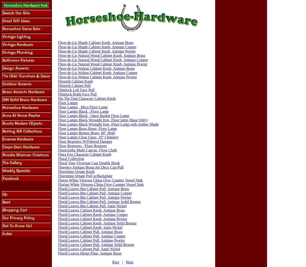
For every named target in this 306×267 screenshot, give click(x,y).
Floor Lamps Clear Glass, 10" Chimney (88, 137)
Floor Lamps (68, 103)
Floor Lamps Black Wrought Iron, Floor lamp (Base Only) (103, 120)
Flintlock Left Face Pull (76, 90)
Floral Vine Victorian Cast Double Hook (89, 163)
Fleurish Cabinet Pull (74, 86)
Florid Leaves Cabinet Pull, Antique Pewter (91, 240)
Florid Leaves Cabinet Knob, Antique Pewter (92, 219)
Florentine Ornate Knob (76, 172)
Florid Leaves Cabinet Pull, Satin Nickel (89, 249)
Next (129, 262)
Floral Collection (71, 159)
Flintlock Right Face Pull (77, 94)
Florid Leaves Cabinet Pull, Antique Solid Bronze (96, 245)
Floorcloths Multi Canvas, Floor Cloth (87, 150)
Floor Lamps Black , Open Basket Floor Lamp (93, 116)
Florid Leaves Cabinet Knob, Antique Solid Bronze (97, 223)
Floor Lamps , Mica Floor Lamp (83, 107)
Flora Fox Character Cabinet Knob (84, 154)
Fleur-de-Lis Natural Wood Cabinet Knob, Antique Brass (101, 55)
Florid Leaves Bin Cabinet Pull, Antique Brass (93, 189)
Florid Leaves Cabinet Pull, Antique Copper (92, 236)
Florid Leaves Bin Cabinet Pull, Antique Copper (95, 193)
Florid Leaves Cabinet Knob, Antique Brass (91, 210)
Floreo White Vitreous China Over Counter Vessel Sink (100, 180)
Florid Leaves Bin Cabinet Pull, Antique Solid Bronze (99, 202)
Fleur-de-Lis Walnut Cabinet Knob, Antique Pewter (97, 77)
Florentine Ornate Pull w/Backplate (85, 176)
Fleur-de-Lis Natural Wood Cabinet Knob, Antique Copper (103, 60)
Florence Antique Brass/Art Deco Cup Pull (91, 167)
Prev (115, 262)
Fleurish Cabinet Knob (75, 81)
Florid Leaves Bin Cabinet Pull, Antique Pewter (94, 197)
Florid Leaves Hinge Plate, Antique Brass (90, 253)
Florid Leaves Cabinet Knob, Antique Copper (93, 215)
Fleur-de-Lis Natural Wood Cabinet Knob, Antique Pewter (103, 64)
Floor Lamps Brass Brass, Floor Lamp (87, 129)
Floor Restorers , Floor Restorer (82, 146)
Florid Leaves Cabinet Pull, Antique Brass (90, 232)
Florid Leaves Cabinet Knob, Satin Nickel (90, 227)
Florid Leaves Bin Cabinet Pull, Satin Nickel (92, 206)
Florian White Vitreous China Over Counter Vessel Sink (101, 184)
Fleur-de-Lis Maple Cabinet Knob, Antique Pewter (97, 51)
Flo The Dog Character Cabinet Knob (87, 98)
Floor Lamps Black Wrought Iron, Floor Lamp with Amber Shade (108, 124)
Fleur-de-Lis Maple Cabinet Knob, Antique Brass (96, 43)
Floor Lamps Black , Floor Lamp (83, 111)
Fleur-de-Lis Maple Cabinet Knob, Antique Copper (97, 47)
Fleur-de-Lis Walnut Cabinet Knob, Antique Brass (96, 68)
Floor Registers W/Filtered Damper (85, 141)
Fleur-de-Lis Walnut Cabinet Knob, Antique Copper (97, 73)
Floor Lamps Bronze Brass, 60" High (86, 133)
